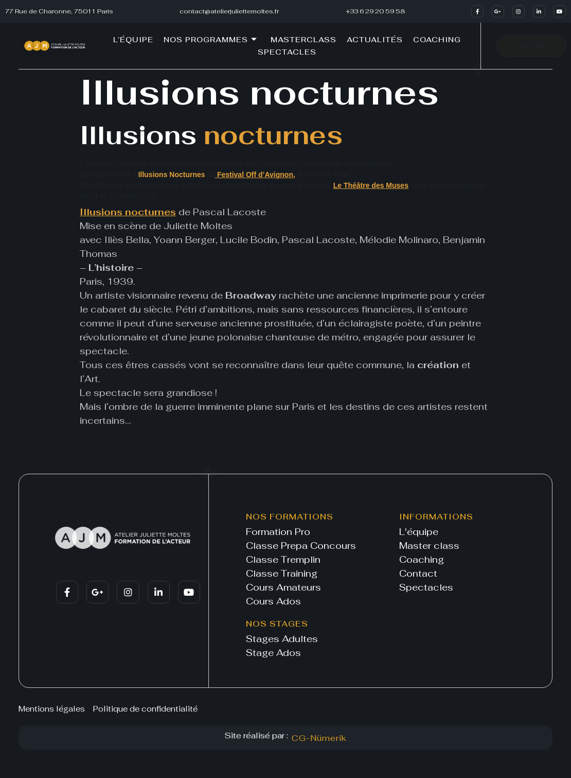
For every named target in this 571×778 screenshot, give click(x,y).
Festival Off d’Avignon (254, 174)
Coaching (437, 39)
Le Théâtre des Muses (370, 185)
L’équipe (133, 39)
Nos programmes (210, 39)
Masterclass (303, 39)
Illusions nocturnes (128, 212)
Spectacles (287, 52)
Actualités (375, 39)
